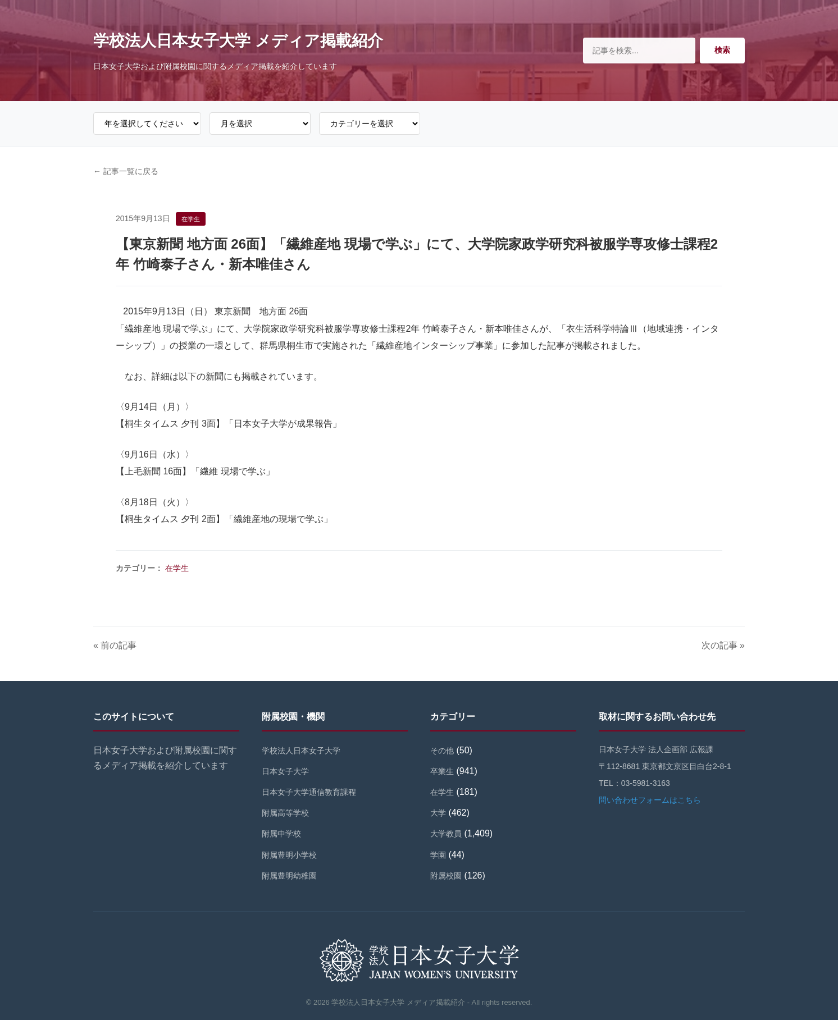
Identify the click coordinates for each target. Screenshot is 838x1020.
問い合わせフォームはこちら (650, 799)
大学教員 (446, 833)
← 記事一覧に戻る (125, 171)
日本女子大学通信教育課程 (309, 792)
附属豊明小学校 (289, 854)
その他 (442, 750)
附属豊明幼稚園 (289, 875)
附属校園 (446, 875)
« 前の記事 (114, 645)
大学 (438, 812)
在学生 (177, 568)
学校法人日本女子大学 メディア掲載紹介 (238, 40)
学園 (438, 854)
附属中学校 (281, 833)
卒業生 (442, 771)
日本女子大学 (285, 771)
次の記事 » (723, 645)
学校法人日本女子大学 (301, 750)
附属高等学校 (285, 812)
